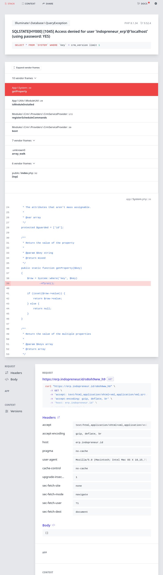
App (7, 391)
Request (10, 366)
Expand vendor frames (27, 67)
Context (10, 405)
